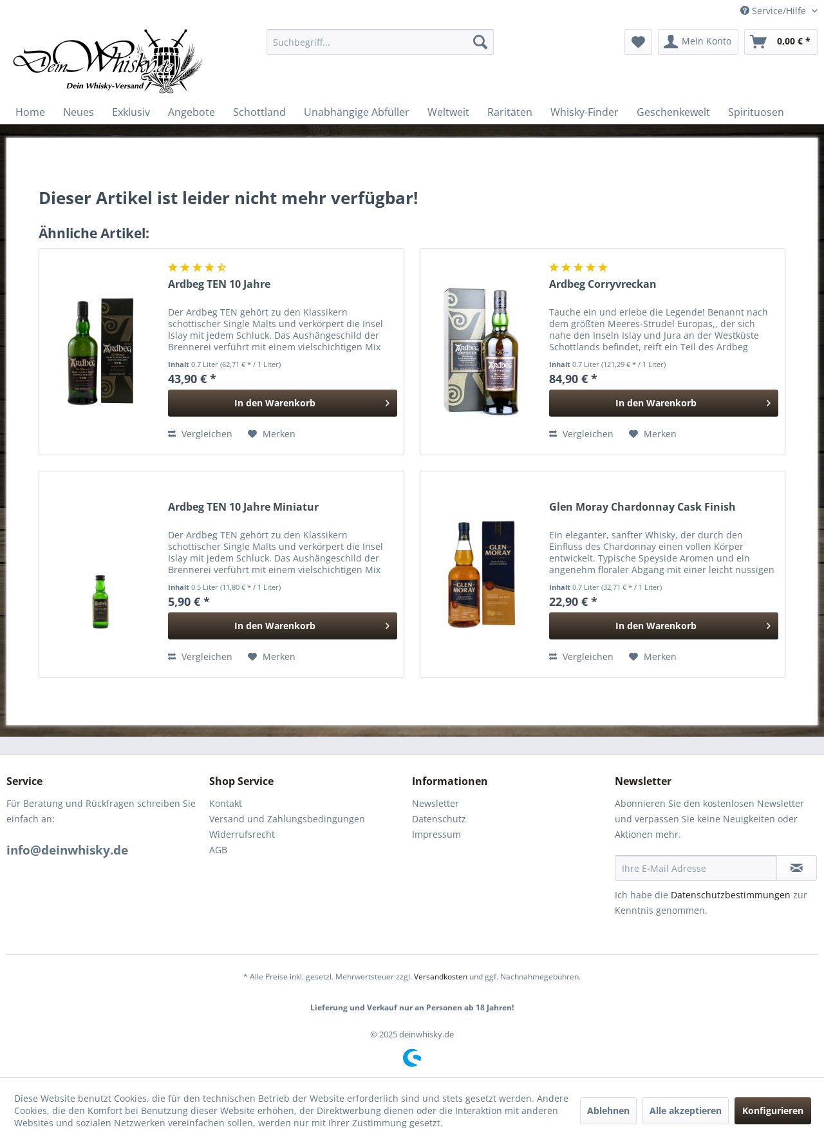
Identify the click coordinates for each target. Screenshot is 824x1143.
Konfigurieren (772, 1110)
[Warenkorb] (781, 42)
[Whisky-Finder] (584, 112)
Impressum (436, 834)
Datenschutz (439, 819)
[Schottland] (259, 112)
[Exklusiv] (131, 112)
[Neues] (78, 112)
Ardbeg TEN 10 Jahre (219, 284)
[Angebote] (191, 112)
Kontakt (225, 803)
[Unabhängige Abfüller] (356, 112)
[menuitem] (380, 42)
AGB (218, 850)
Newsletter (435, 803)
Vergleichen (200, 434)
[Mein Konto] (698, 42)
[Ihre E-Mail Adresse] (696, 868)
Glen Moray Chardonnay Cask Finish (642, 507)
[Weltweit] (448, 112)
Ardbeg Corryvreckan (603, 284)
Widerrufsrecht (242, 834)
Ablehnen (608, 1110)
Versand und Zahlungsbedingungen (287, 819)
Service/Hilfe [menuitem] (774, 11)
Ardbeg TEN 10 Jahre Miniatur (243, 507)
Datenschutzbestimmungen (731, 895)
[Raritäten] (509, 112)
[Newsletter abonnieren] (796, 868)
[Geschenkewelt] (673, 112)
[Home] (30, 112)
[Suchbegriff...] (380, 42)
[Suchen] (480, 42)
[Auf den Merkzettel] (271, 434)
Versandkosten (440, 976)
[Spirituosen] (756, 112)
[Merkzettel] (638, 42)
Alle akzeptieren (686, 1110)
